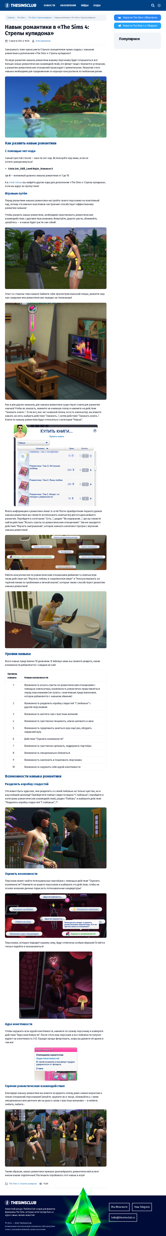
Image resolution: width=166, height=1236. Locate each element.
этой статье (15, 182)
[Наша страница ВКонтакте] (137, 18)
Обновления (68, 5)
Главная (10, 18)
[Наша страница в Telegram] (137, 26)
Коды (96, 5)
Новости (49, 5)
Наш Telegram (142, 1206)
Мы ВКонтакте (119, 1206)
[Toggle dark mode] (159, 5)
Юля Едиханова (43, 41)
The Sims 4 (21, 18)
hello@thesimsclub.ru (123, 1217)
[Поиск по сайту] (153, 5)
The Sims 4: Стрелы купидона (40, 18)
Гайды (85, 5)
